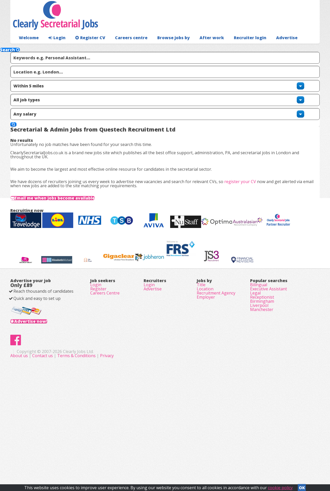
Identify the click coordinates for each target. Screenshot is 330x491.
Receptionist (262, 386)
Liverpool (259, 400)
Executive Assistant (268, 371)
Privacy (210, 462)
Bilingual (258, 364)
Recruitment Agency (216, 378)
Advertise (263, 47)
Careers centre (123, 47)
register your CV (248, 185)
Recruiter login (297, 47)
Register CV (84, 47)
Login (54, 47)
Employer (206, 386)
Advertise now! (39, 411)
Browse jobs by (162, 47)
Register (98, 371)
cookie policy (280, 486)
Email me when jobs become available (68, 211)
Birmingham (262, 393)
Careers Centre (105, 378)
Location (205, 371)
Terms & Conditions (179, 462)
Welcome (27, 47)
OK (302, 486)
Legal (255, 378)
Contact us (146, 462)
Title (201, 364)
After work (198, 47)
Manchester (261, 407)
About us (122, 462)
